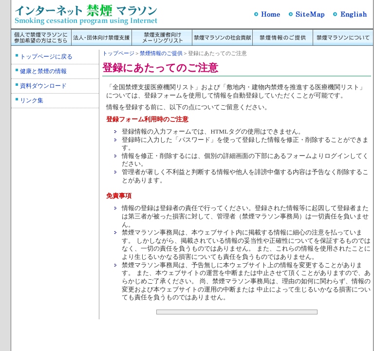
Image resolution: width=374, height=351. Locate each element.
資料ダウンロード (43, 85)
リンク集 (31, 100)
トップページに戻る (46, 56)
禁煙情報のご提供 (161, 53)
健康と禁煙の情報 (43, 71)
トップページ (118, 53)
